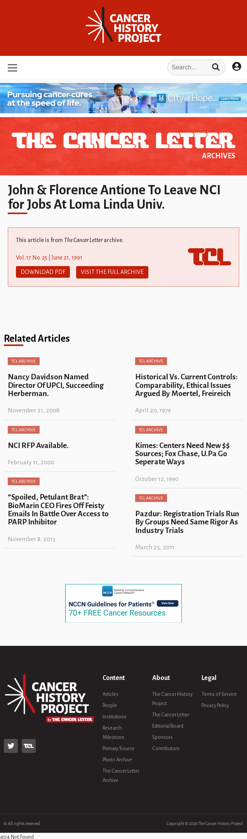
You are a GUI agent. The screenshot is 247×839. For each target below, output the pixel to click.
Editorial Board (167, 725)
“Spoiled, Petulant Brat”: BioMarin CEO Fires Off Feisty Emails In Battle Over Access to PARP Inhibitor (58, 509)
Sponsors (162, 737)
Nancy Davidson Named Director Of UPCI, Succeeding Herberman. (56, 384)
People (110, 705)
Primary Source (118, 748)
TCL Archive (24, 360)
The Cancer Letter (170, 714)
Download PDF (43, 272)
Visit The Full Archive (112, 272)
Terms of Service (219, 694)
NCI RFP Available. (38, 445)
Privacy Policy (215, 705)
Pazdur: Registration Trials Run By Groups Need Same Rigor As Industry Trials (187, 521)
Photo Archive (117, 759)
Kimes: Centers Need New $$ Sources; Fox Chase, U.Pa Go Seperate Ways (182, 453)
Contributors (165, 748)
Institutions (115, 716)
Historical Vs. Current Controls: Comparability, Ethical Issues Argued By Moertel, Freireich (186, 384)
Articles (110, 694)
